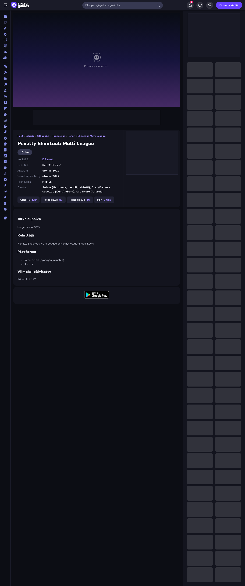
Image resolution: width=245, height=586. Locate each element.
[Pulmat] (5, 168)
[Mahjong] (5, 150)
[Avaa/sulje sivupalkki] (5, 5)
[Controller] (5, 96)
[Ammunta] (5, 73)
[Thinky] (5, 191)
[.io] (5, 114)
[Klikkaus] (5, 132)
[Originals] (5, 46)
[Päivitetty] (5, 40)
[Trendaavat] (5, 34)
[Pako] (5, 162)
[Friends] (209, 5)
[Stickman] (5, 185)
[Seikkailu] (5, 180)
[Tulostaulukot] (5, 58)
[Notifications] (190, 5)
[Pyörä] (5, 174)
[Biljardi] (5, 85)
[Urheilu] (5, 209)
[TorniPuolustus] (5, 203)
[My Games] (199, 5)
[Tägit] (5, 218)
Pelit (20, 136)
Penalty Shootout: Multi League (86, 136)
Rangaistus (58, 136)
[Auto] (5, 79)
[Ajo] (5, 67)
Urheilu (30, 136)
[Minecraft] (5, 156)
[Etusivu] (5, 16)
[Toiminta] (5, 197)
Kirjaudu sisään (229, 5)
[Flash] (5, 102)
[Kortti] (5, 144)
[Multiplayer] (5, 52)
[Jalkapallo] (5, 120)
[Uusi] (5, 28)
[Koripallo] (5, 138)
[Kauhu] (5, 126)
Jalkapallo (43, 136)
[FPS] (5, 108)
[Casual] (5, 90)
